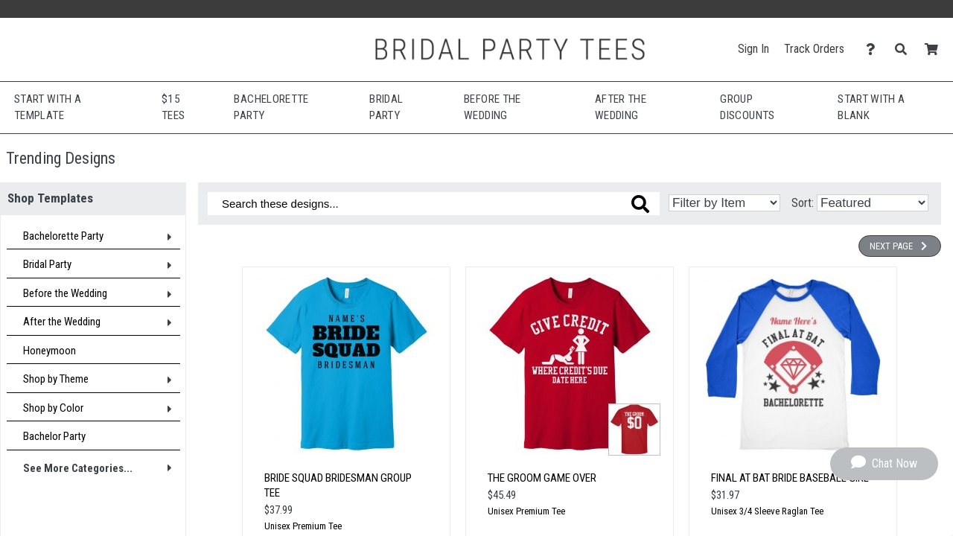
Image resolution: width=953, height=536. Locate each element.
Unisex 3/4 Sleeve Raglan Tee (767, 511)
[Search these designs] (434, 203)
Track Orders (814, 49)
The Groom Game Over (542, 478)
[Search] (905, 49)
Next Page (900, 246)
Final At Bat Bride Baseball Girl (790, 478)
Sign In (753, 49)
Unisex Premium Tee (303, 526)
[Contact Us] (874, 49)
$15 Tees (173, 107)
